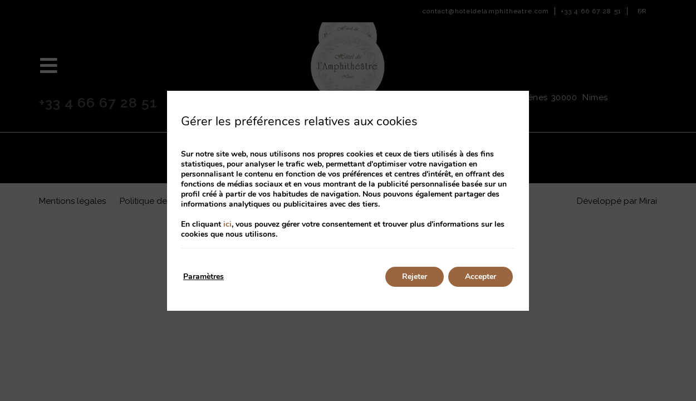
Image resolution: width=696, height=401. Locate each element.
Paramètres (203, 276)
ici (227, 224)
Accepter (480, 276)
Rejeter (414, 276)
